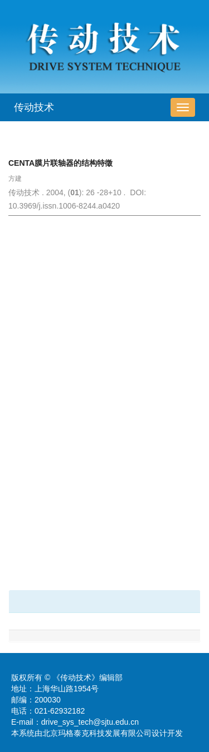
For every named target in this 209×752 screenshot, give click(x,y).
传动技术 (34, 107)
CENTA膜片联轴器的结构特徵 (60, 163)
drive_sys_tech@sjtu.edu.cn (90, 722)
